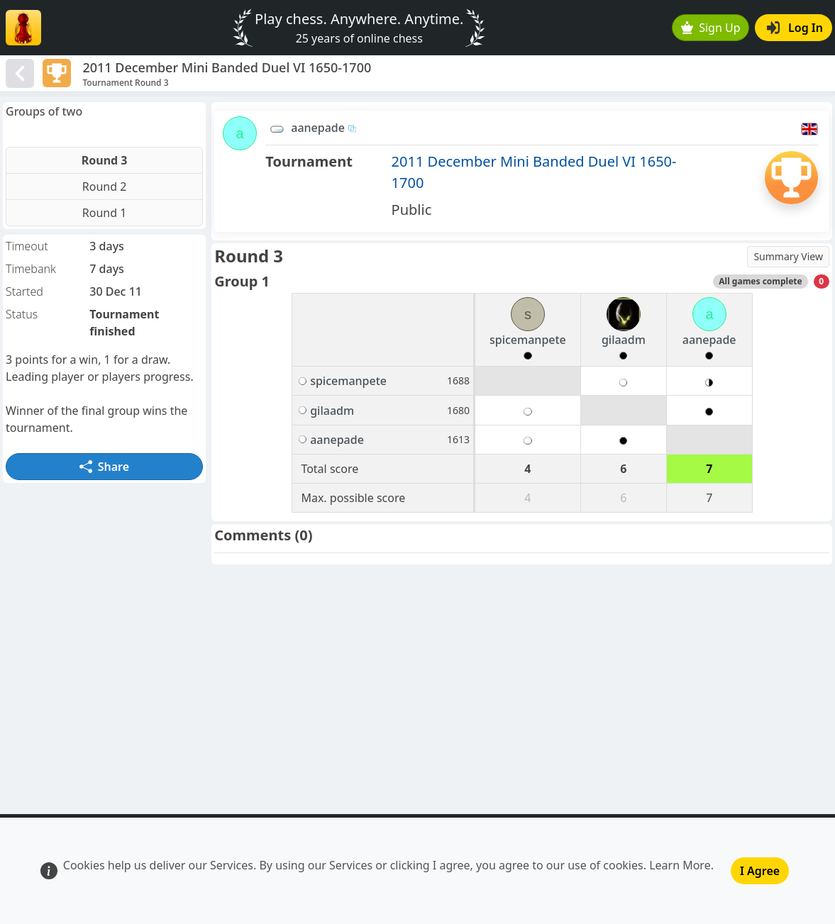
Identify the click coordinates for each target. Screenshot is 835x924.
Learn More (680, 865)
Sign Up (711, 27)
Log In (795, 27)
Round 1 (104, 213)
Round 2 (104, 186)
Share (104, 466)
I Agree (760, 871)
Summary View (788, 256)
